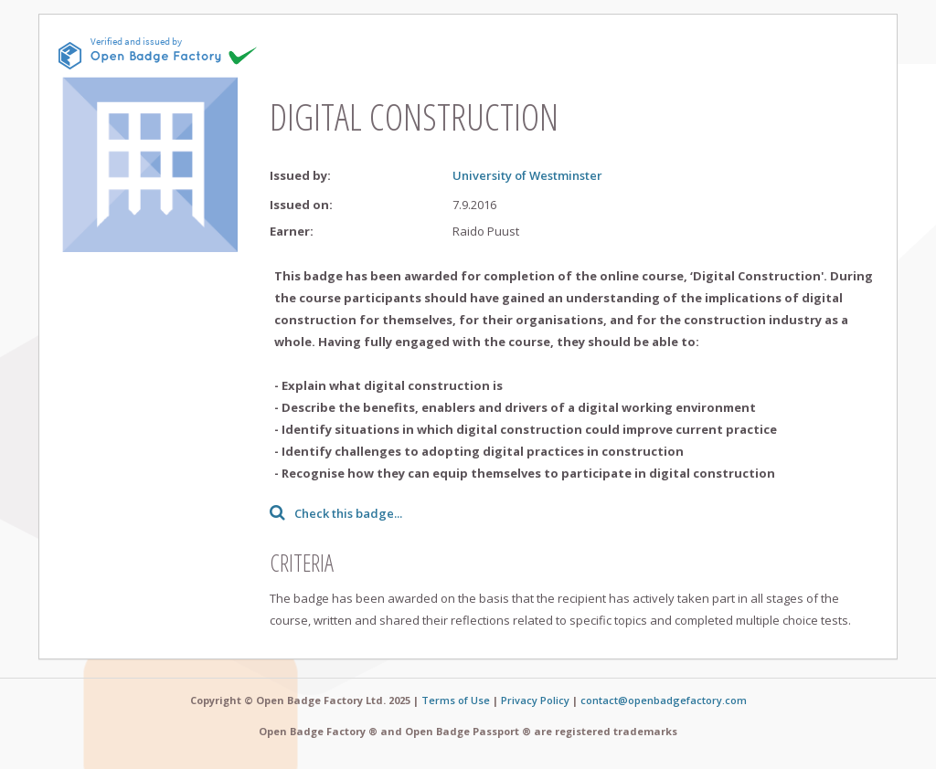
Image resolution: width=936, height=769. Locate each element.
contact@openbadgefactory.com (663, 700)
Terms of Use (455, 700)
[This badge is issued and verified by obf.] (158, 53)
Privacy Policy (535, 700)
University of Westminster (527, 175)
